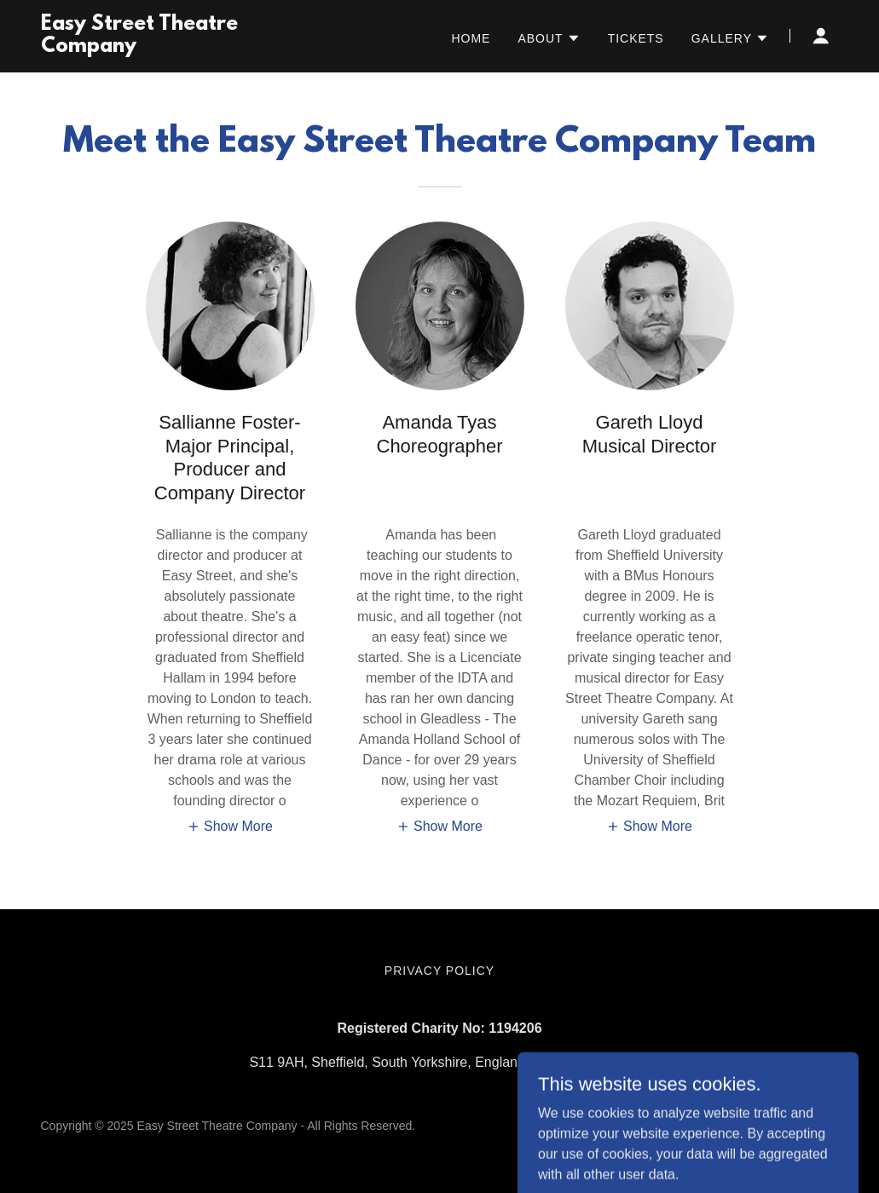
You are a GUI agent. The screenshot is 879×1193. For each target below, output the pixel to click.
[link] (180, 47)
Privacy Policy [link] (439, 970)
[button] (549, 38)
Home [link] (470, 38)
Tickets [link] (636, 38)
